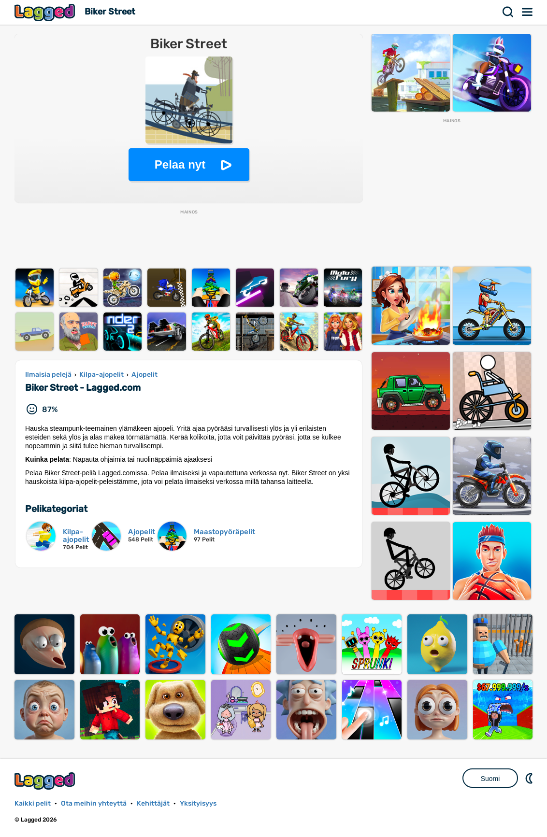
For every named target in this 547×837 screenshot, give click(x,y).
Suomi (490, 778)
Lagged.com (45, 780)
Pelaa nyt (180, 164)
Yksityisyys (198, 803)
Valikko (527, 12)
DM (530, 778)
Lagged (45, 12)
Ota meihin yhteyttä (94, 803)
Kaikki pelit (32, 803)
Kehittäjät (153, 803)
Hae (508, 12)
